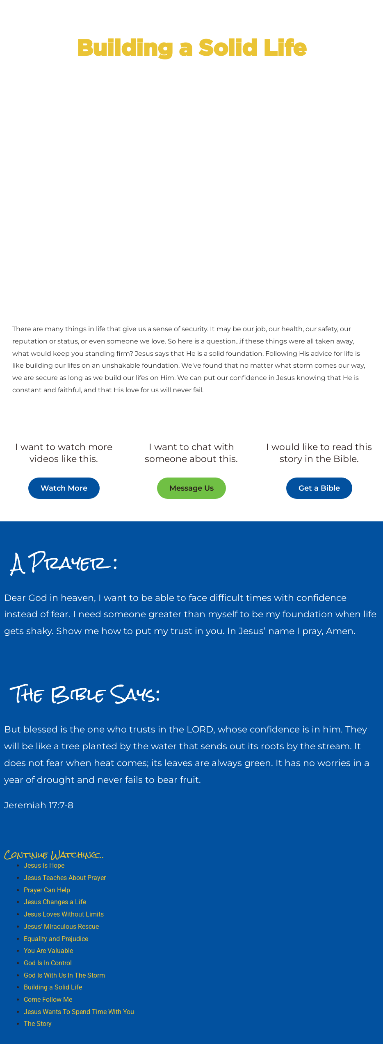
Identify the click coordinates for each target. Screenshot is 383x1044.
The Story (38, 1024)
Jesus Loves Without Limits (64, 914)
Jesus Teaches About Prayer (65, 878)
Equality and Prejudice (56, 939)
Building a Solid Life (53, 987)
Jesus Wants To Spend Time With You (79, 1012)
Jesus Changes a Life (55, 902)
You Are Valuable (48, 951)
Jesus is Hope (44, 865)
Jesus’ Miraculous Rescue (61, 926)
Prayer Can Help (47, 890)
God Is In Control (48, 963)
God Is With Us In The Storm (64, 975)
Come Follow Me (48, 999)
